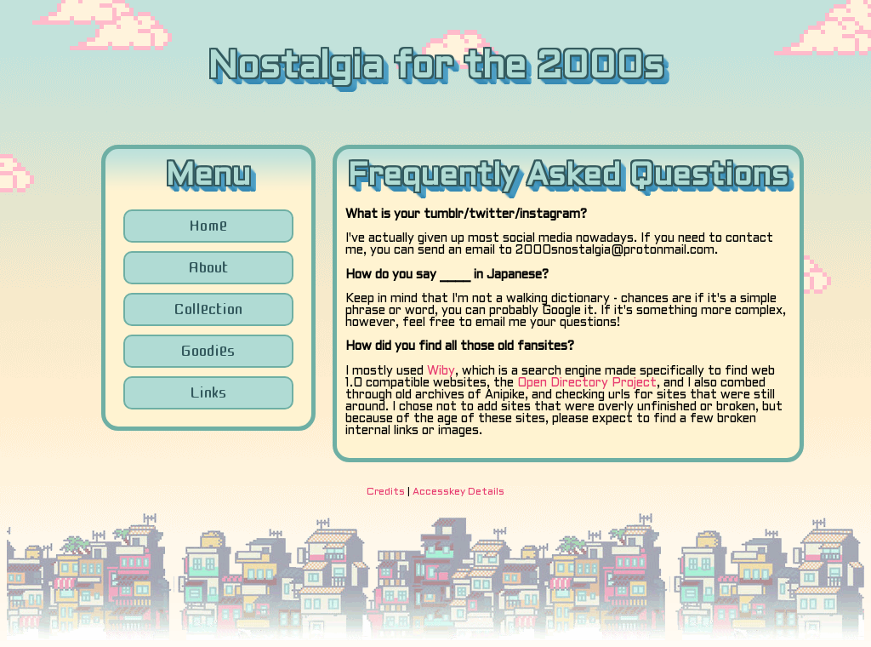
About (208, 267)
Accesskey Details (458, 492)
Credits (386, 492)
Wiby (441, 371)
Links (208, 392)
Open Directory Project (587, 383)
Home (208, 226)
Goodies (208, 351)
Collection (208, 309)
